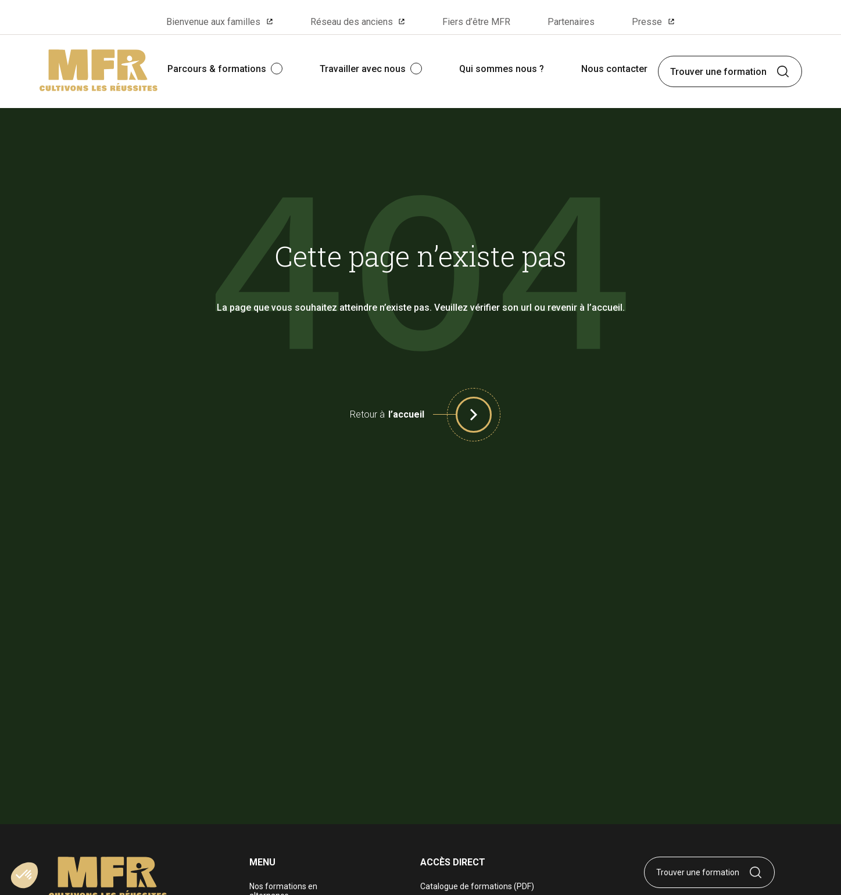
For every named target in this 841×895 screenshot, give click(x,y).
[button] (474, 415)
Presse (647, 21)
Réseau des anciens (351, 21)
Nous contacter (614, 68)
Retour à (387, 414)
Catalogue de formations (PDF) (477, 886)
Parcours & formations (216, 68)
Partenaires (571, 21)
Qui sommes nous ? (501, 68)
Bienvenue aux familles (213, 21)
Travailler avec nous (363, 68)
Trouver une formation (718, 71)
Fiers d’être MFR (476, 21)
